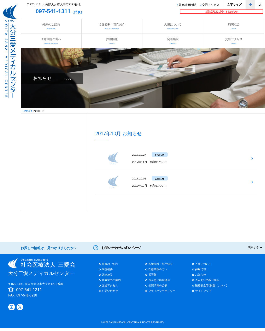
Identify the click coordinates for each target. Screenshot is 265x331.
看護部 (152, 278)
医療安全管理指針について (211, 288)
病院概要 (233, 26)
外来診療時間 (187, 5)
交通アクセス (210, 5)
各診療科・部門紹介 (112, 26)
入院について (172, 26)
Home (26, 110)
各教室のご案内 (111, 283)
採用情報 (112, 40)
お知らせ (200, 278)
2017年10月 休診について (149, 185)
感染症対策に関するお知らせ (221, 11)
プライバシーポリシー (161, 294)
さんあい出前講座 (159, 283)
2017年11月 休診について (149, 162)
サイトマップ (203, 294)
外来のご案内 (51, 26)
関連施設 (172, 40)
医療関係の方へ (51, 40)
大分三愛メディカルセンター (41, 270)
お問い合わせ (110, 294)
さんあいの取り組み (207, 283)
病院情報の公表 (157, 288)
